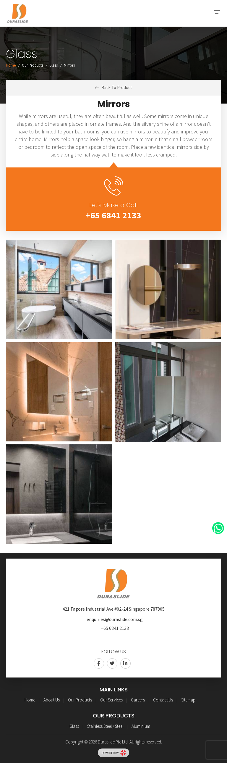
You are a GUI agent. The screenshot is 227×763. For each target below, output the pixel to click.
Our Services (111, 700)
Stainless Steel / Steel (105, 726)
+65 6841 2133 (113, 215)
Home (11, 65)
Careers (138, 700)
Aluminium (141, 726)
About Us (51, 700)
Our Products (32, 65)
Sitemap (188, 700)
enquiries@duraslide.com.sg (115, 619)
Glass (53, 65)
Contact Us (163, 700)
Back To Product (113, 87)
